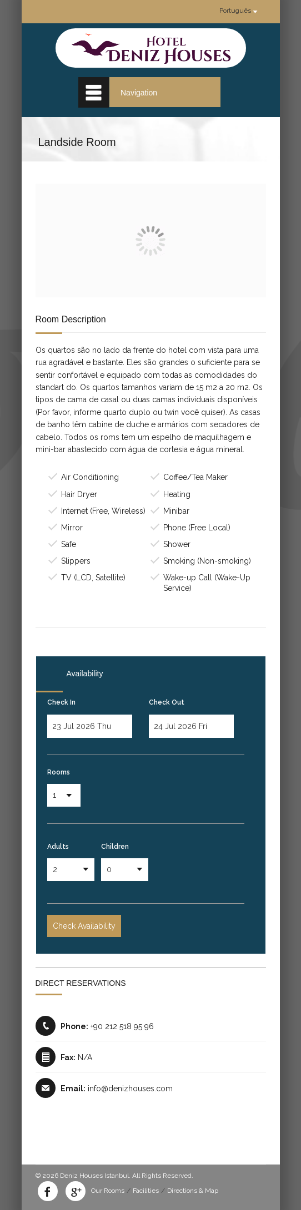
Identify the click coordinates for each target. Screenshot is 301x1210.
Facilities (146, 1190)
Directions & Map (192, 1190)
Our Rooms (107, 1190)
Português (235, 10)
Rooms (58, 772)
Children (115, 846)
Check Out (166, 702)
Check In (61, 702)
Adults (58, 846)
